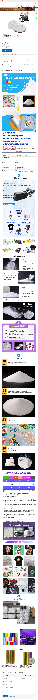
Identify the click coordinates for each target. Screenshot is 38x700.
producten (7, 5)
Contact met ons (29, 6)
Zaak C (17, 6)
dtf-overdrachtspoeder (9, 672)
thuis (3, 5)
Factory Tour (22, 6)
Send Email (7, 50)
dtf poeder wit (16, 672)
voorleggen (5, 696)
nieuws (13, 5)
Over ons (34, 6)
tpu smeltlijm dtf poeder (22, 672)
